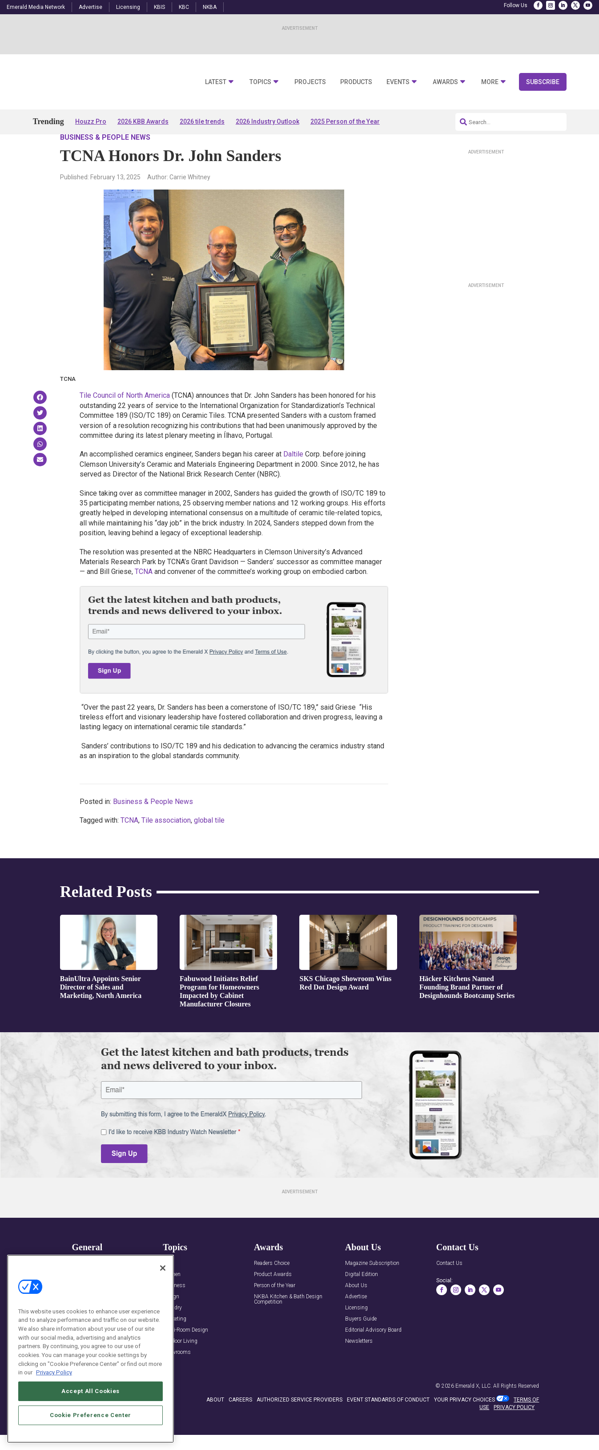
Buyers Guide (361, 1345)
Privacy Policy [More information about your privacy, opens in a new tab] (54, 1394)
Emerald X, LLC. (473, 1411)
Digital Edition (361, 1300)
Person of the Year (274, 1311)
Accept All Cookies (90, 1413)
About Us (356, 1311)
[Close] (163, 1290)
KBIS (159, 7)
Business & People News (105, 162)
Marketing (174, 1345)
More (489, 82)
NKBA (210, 7)
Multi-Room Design (185, 1356)
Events (398, 82)
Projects (310, 82)
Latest (215, 82)
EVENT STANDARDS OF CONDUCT (388, 1425)
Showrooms (177, 1378)
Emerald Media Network (36, 7)
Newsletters (359, 1367)
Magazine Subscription (372, 1289)
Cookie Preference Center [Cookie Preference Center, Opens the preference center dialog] (90, 1437)
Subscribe (542, 81)
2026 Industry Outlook (267, 121)
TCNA (144, 597)
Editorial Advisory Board (373, 1356)
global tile (209, 845)
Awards (445, 82)
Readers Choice (271, 1289)
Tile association (166, 845)
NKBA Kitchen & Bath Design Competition (288, 1325)
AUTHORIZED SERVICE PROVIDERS (299, 1425)
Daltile (293, 480)
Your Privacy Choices (464, 1425)
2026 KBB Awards (143, 121)
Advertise (90, 7)
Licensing (128, 7)
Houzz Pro (90, 121)
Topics (260, 82)
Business (174, 1311)
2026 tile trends (202, 121)
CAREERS (240, 1425)
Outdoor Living (180, 1367)
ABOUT (215, 1425)
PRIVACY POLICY (514, 1433)
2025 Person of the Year (345, 121)
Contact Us (449, 1289)
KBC (184, 7)
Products (356, 82)
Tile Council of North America (125, 421)
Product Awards (273, 1300)
